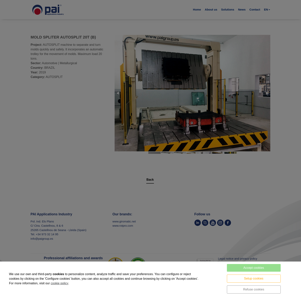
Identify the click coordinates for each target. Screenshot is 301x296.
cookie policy (59, 283)
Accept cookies (253, 267)
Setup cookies (253, 278)
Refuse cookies (253, 289)
